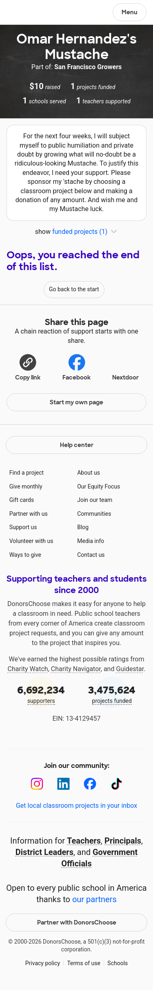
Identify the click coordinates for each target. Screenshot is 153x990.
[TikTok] (116, 784)
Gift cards (21, 500)
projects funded (112, 693)
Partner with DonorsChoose (76, 922)
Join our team (94, 500)
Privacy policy (42, 963)
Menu (129, 12)
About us (88, 472)
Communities (94, 513)
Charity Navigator (76, 669)
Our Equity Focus (98, 486)
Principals (122, 841)
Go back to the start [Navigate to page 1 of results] (74, 289)
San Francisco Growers (88, 67)
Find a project (26, 472)
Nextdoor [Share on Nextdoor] (125, 366)
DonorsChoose (26, 13)
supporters (41, 693)
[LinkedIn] (63, 784)
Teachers (84, 841)
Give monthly (25, 486)
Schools (117, 963)
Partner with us (28, 513)
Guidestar (130, 669)
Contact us (90, 555)
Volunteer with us (31, 541)
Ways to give (25, 555)
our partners (94, 899)
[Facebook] (90, 784)
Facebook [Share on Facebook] (76, 366)
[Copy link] (27, 366)
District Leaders (44, 852)
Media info (90, 541)
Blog (83, 527)
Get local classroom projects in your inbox (76, 805)
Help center (76, 445)
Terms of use (83, 963)
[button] (27, 366)
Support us (23, 527)
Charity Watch (28, 669)
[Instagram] (37, 784)
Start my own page (76, 402)
